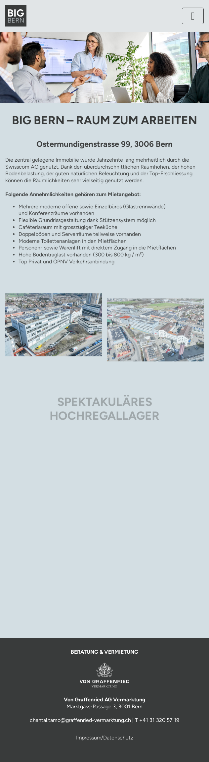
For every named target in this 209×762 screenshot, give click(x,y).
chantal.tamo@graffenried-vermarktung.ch (80, 720)
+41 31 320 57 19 (159, 720)
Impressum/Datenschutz (104, 738)
